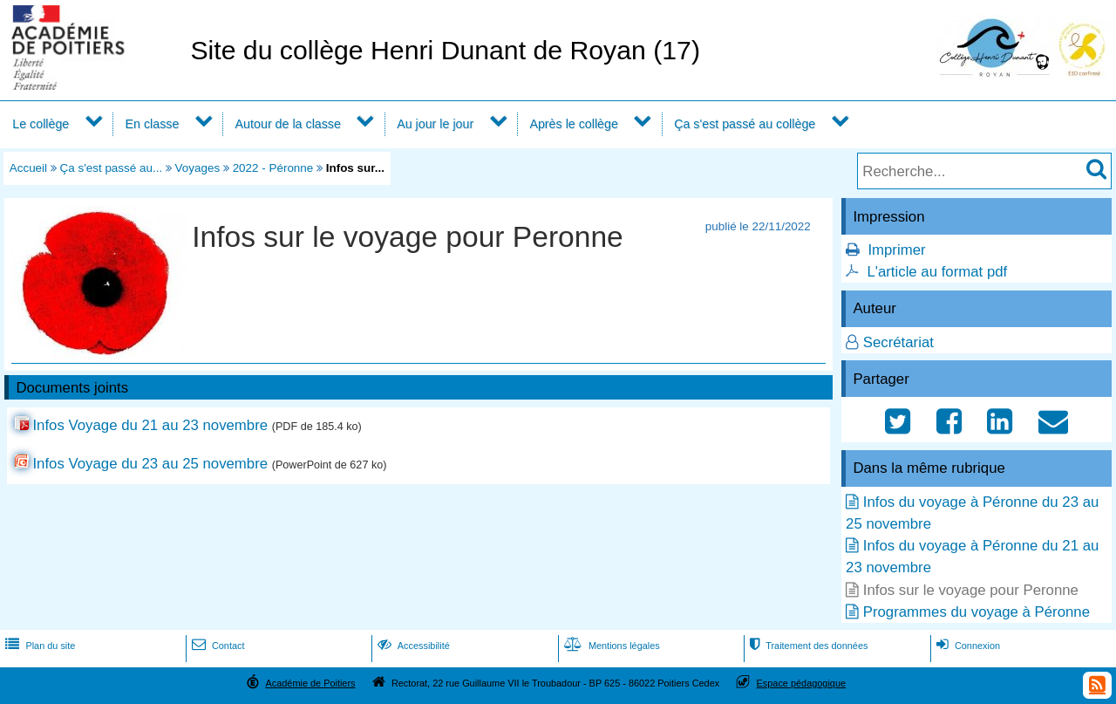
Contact (216, 645)
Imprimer (896, 250)
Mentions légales (610, 645)
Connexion (966, 645)
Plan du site (38, 645)
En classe (153, 124)
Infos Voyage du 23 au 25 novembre (150, 463)
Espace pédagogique (802, 683)
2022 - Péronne (273, 167)
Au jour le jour (435, 124)
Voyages (198, 167)
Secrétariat (898, 342)
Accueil (28, 167)
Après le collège (573, 124)
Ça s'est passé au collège (744, 124)
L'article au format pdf (937, 271)
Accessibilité (412, 645)
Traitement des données (807, 645)
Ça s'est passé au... (111, 167)
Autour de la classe (288, 124)
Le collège (40, 124)
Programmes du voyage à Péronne (976, 612)
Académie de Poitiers (310, 683)
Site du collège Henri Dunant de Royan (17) (445, 50)
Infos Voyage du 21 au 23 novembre (150, 425)
